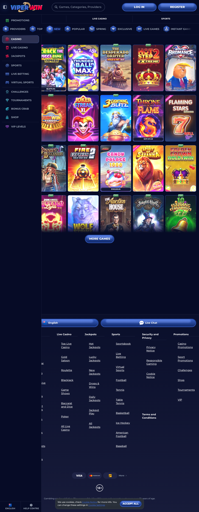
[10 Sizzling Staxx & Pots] (180, 218)
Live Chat (148, 323)
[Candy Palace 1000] (115, 168)
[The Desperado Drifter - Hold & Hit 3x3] (115, 68)
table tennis (120, 401)
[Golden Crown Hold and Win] (180, 168)
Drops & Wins (94, 385)
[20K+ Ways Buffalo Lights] (50, 218)
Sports (165, 18)
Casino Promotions (185, 345)
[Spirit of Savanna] (148, 168)
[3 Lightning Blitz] (115, 118)
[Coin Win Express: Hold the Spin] (50, 118)
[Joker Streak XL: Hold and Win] (83, 118)
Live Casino (99, 18)
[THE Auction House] (115, 218)
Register (177, 7)
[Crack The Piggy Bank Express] (50, 68)
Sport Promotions (185, 358)
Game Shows (65, 391)
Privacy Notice (151, 349)
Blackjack (67, 380)
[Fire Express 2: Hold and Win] (83, 168)
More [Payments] (123, 475)
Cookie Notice (150, 375)
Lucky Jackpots (94, 358)
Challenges (185, 370)
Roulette (66, 370)
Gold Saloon (65, 358)
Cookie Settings (96, 505)
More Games (99, 238)
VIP (180, 399)
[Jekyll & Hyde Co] (148, 218)
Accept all (131, 503)
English (50, 323)
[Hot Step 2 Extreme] (148, 68)
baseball (121, 446)
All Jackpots (94, 425)
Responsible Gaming (154, 362)
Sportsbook (123, 343)
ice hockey (123, 422)
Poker (65, 416)
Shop (181, 380)
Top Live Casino (66, 345)
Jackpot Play (94, 412)
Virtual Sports (120, 368)
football (121, 380)
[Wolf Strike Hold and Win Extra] (83, 218)
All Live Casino (65, 428)
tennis (120, 389)
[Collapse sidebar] (5, 7)
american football (122, 434)
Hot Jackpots (94, 345)
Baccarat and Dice (67, 405)
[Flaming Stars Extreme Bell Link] (180, 118)
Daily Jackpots (94, 398)
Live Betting (121, 355)
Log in (139, 7)
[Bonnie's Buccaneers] (50, 168)
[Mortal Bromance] (180, 68)
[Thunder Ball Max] (83, 68)
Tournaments (186, 389)
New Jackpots (94, 372)
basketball (122, 413)
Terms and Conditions (149, 416)
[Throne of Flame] (148, 118)
